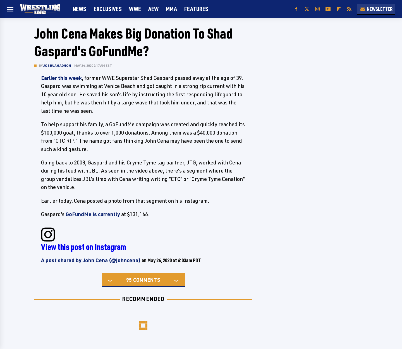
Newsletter (376, 9)
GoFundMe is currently (93, 214)
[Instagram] (317, 9)
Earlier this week (61, 78)
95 (129, 280)
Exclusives (108, 9)
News (79, 9)
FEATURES (196, 9)
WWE (135, 9)
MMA (171, 9)
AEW (153, 9)
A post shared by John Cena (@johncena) (91, 260)
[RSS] (349, 9)
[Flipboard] (338, 9)
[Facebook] (296, 9)
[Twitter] (306, 9)
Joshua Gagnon (57, 65)
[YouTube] (328, 9)
